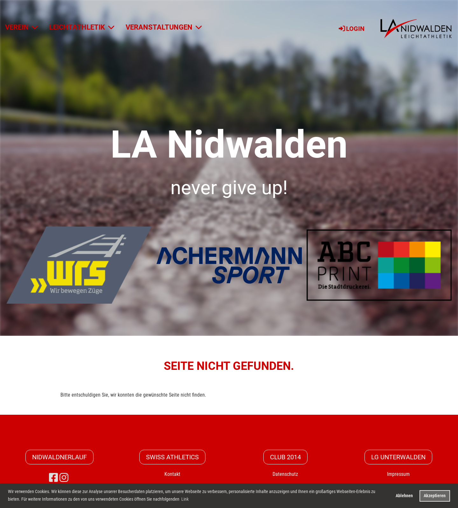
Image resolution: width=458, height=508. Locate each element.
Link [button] (185, 499)
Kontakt (172, 474)
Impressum (398, 474)
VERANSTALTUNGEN (164, 27)
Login (351, 28)
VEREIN (21, 27)
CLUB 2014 (285, 457)
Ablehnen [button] (404, 495)
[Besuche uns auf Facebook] (53, 478)
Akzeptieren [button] (435, 495)
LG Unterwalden (398, 457)
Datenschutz (285, 474)
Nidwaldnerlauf (59, 457)
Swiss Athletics (172, 457)
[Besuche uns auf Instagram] (63, 478)
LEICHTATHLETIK (81, 27)
